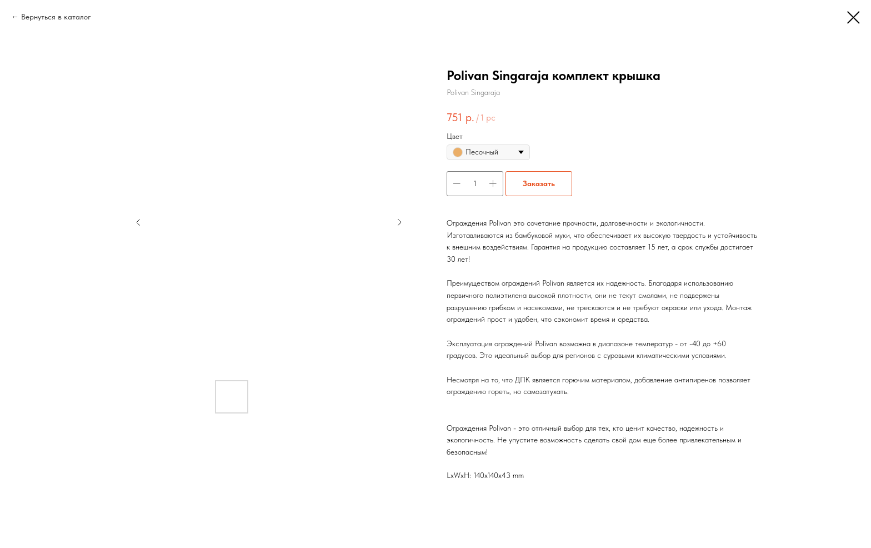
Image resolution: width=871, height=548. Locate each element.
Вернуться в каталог (56, 16)
